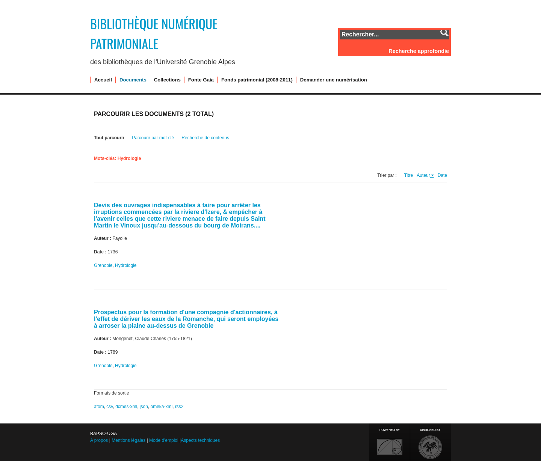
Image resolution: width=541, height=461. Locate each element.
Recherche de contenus (205, 137)
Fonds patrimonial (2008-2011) (257, 80)
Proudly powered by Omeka (389, 442)
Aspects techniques (200, 440)
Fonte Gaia (201, 80)
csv (109, 406)
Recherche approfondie (418, 51)
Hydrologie (125, 265)
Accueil (103, 80)
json (144, 406)
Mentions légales (128, 440)
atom (99, 406)
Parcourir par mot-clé (153, 137)
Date (442, 175)
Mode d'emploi (163, 440)
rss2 (179, 406)
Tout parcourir (109, 137)
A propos (99, 440)
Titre (408, 175)
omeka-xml (162, 406)
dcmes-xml (126, 406)
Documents (133, 80)
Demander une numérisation (333, 80)
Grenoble (103, 265)
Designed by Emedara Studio (430, 442)
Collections (167, 80)
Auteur (423, 175)
